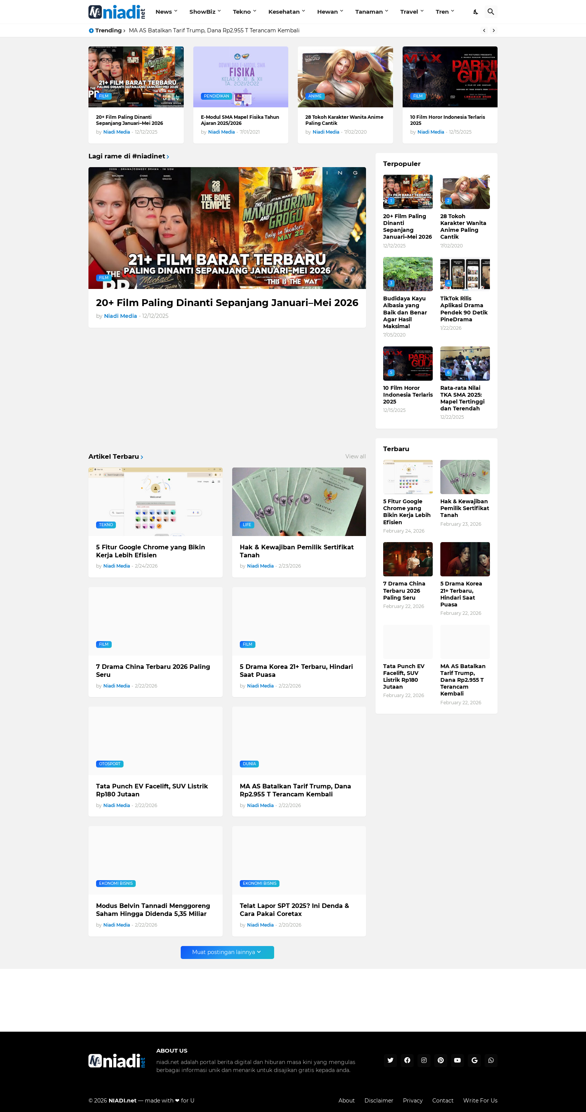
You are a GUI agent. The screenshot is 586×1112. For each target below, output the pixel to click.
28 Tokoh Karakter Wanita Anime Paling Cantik (344, 120)
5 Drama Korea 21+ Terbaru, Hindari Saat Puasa (296, 670)
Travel (409, 11)
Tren (442, 11)
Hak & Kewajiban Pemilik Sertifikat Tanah (297, 551)
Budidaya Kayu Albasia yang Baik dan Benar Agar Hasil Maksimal (405, 312)
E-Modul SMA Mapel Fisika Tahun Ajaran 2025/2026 (240, 120)
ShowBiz (202, 11)
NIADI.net (122, 1100)
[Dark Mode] (476, 11)
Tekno (242, 11)
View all (355, 456)
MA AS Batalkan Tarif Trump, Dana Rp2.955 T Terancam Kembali (214, 30)
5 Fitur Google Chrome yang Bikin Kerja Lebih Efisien (150, 551)
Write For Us (480, 1100)
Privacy (413, 1100)
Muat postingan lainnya (223, 952)
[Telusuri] (491, 11)
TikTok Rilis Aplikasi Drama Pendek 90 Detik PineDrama (464, 309)
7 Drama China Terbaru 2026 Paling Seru (153, 670)
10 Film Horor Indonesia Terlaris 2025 (447, 120)
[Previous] (484, 30)
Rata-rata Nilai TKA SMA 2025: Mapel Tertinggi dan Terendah (462, 398)
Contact (443, 1100)
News (164, 11)
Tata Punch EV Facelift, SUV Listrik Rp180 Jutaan (152, 790)
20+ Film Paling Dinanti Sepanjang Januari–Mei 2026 (129, 120)
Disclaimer (378, 1100)
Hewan (327, 11)
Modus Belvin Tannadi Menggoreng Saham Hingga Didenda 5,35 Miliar (153, 909)
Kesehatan (284, 11)
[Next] (494, 30)
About (347, 1100)
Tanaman (369, 11)
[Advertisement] (227, 390)
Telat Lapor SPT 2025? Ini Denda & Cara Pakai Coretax (294, 909)
